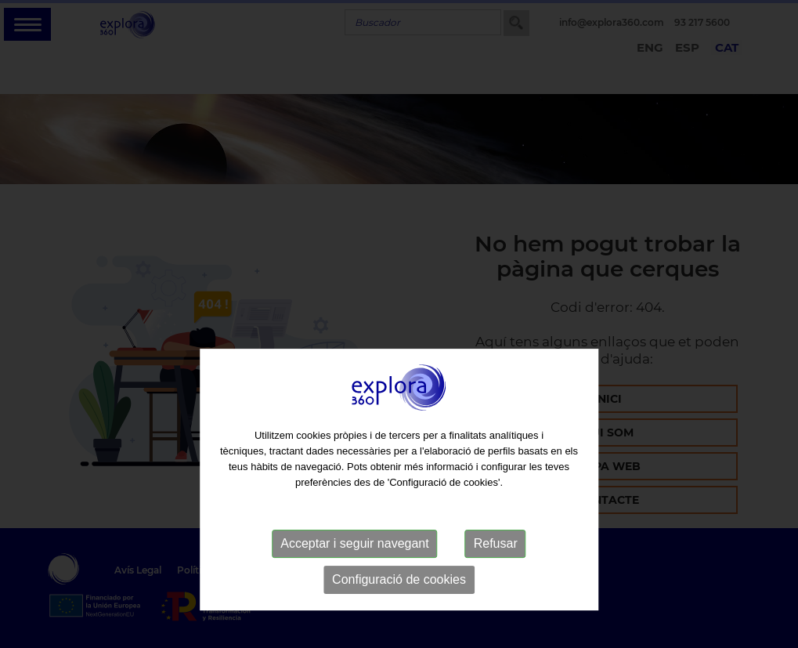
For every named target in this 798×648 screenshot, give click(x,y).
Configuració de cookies (399, 606)
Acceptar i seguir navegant (354, 570)
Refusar (496, 570)
